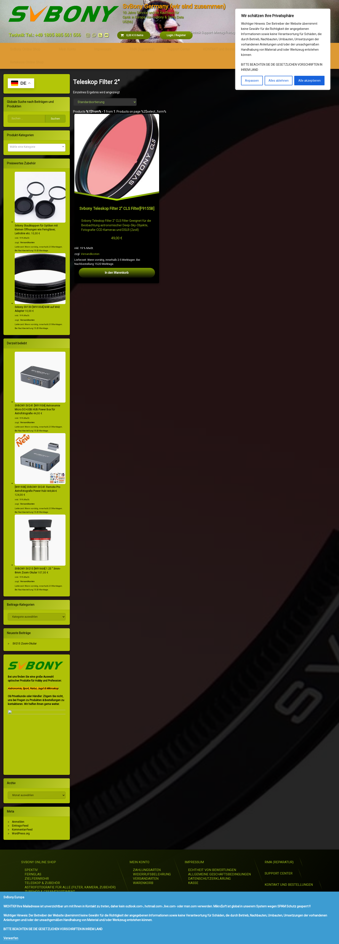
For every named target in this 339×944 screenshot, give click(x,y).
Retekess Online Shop (27, 61)
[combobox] (35, 148)
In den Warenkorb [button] (117, 272)
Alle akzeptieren (309, 80)
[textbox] (35, 147)
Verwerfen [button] (10, 938)
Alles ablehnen (279, 80)
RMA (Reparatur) (142, 48)
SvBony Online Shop (25, 48)
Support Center (178, 48)
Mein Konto (67, 48)
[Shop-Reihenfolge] (105, 102)
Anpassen (252, 80)
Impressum (102, 48)
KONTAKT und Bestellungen (224, 48)
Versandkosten (91, 253)
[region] (282, 49)
